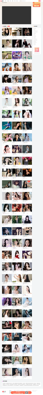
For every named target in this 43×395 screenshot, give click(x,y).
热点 (3, 2)
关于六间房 (10, 390)
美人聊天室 (34, 35)
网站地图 (10, 392)
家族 (17, 1)
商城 (12, 1)
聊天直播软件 (34, 36)
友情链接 (10, 391)
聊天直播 (34, 34)
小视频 (8, 1)
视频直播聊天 (34, 41)
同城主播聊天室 (35, 42)
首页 (5, 1)
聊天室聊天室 (34, 28)
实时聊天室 (34, 43)
